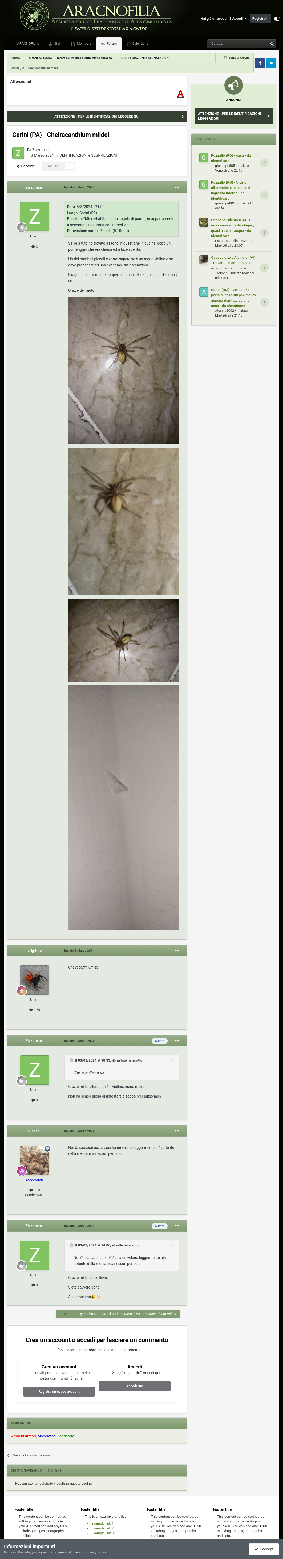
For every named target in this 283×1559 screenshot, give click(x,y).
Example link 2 (102, 1528)
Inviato (79, 187)
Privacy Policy (95, 1552)
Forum (111, 44)
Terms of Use (67, 1552)
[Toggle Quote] (72, 1060)
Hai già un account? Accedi (224, 18)
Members (83, 44)
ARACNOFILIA (27, 44)
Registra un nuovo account (59, 1392)
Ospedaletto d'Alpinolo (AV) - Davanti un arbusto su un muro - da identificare (233, 262)
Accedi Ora (134, 1386)
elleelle (33, 1131)
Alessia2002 (224, 311)
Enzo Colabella (226, 241)
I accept (263, 1549)
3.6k (34, 1010)
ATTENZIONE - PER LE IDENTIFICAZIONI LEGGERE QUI (96, 116)
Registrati (260, 19)
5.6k (34, 1190)
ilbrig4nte (34, 951)
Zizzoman (40, 150)
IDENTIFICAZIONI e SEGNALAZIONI (88, 155)
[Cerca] (223, 43)
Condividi (26, 166)
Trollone (221, 273)
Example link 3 (102, 1533)
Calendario (139, 44)
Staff (57, 44)
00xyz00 (81, 1314)
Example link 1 (102, 1523)
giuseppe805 (225, 166)
